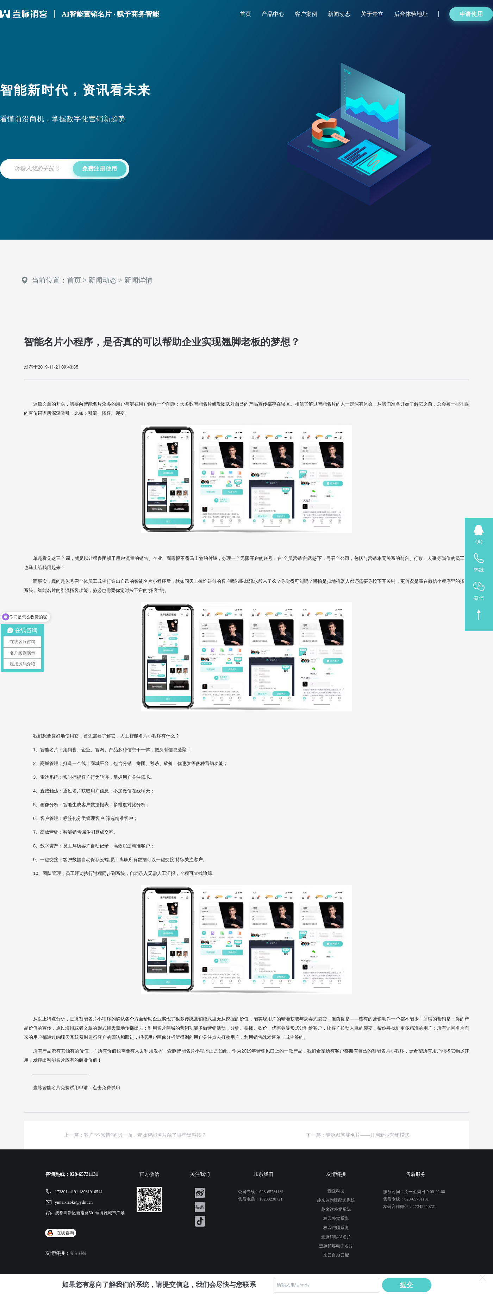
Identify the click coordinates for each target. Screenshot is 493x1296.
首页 (245, 14)
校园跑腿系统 (336, 1227)
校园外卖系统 (336, 1218)
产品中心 (273, 14)
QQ (478, 541)
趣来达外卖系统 (336, 1209)
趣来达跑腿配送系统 (336, 1200)
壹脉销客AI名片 (336, 1236)
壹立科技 (78, 1253)
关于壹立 (372, 14)
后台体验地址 (411, 14)
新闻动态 (339, 14)
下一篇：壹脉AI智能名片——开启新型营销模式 (358, 1135)
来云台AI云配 (336, 1255)
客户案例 (306, 14)
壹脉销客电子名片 (336, 1245)
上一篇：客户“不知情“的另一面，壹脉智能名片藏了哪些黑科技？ (135, 1135)
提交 (407, 1285)
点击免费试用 (106, 1087)
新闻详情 (138, 280)
